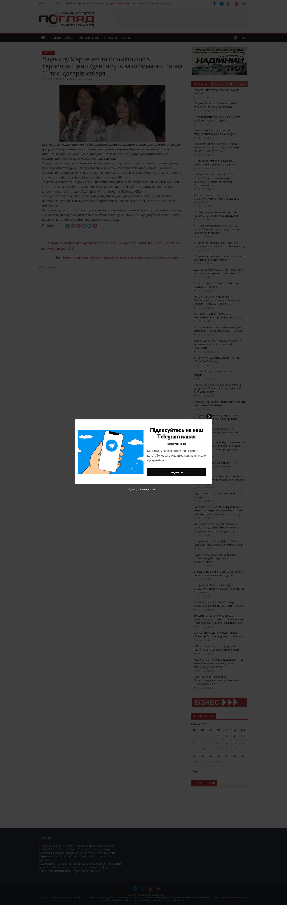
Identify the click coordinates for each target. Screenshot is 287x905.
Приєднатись (176, 472)
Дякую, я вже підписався (143, 489)
